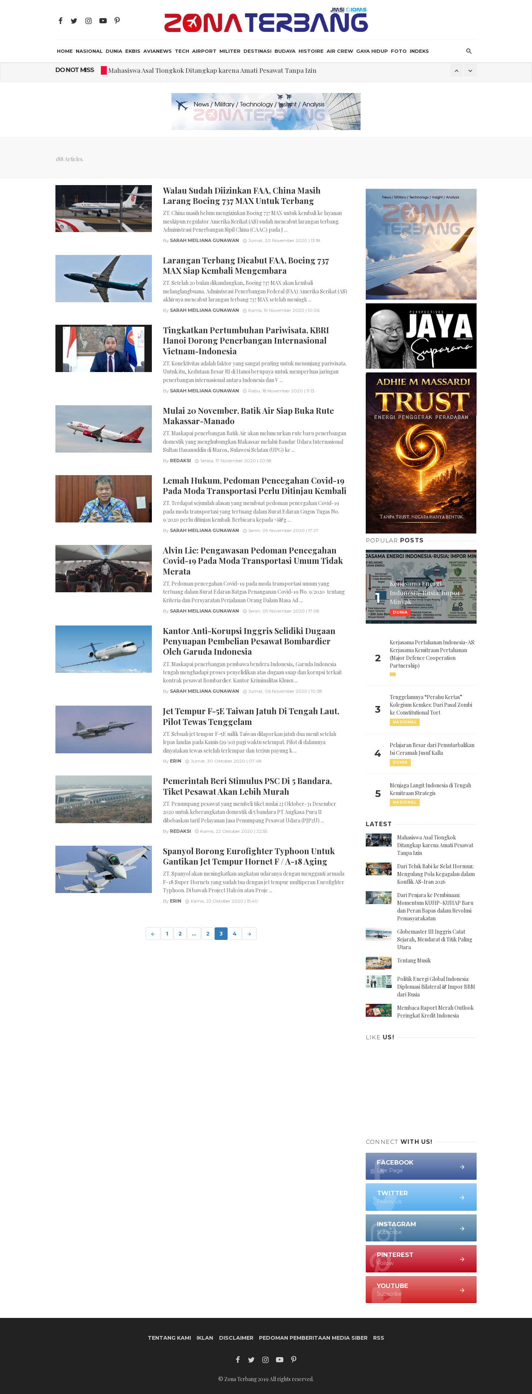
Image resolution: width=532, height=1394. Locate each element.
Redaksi (180, 460)
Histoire (311, 51)
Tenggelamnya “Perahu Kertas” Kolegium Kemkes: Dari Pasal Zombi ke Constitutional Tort (431, 704)
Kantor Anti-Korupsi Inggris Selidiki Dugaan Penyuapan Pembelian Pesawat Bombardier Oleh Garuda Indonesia (249, 641)
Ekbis (132, 51)
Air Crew (340, 51)
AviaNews (157, 51)
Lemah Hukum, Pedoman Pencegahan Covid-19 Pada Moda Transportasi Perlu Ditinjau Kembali (255, 485)
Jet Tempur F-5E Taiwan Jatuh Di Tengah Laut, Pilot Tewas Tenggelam (251, 715)
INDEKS (419, 51)
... (194, 933)
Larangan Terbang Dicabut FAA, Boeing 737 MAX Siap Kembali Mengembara (246, 265)
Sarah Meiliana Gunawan (204, 240)
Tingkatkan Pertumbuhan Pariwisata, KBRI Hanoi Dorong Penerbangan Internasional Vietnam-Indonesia (246, 340)
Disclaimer (236, 1338)
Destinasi (257, 51)
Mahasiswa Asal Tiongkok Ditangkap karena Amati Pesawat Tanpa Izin (212, 70)
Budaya (285, 51)
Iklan (205, 1338)
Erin (175, 761)
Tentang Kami (169, 1338)
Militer (230, 51)
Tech (182, 51)
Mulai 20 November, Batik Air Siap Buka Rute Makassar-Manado (248, 415)
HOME (65, 51)
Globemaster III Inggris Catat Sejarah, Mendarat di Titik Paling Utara (434, 939)
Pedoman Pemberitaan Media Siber (313, 1338)
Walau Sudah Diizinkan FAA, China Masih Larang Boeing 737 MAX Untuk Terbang (242, 195)
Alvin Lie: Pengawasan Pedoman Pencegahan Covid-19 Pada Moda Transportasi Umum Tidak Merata (253, 560)
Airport (204, 51)
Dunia (114, 51)
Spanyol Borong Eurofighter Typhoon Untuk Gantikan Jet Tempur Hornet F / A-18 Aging (249, 855)
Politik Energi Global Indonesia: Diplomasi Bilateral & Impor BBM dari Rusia (436, 986)
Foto (399, 51)
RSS (378, 1338)
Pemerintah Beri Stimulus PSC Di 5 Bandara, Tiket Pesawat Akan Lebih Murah (247, 785)
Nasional (89, 51)
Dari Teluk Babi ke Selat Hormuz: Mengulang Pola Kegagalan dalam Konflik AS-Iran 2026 (436, 874)
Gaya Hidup (372, 51)
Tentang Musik (414, 960)
